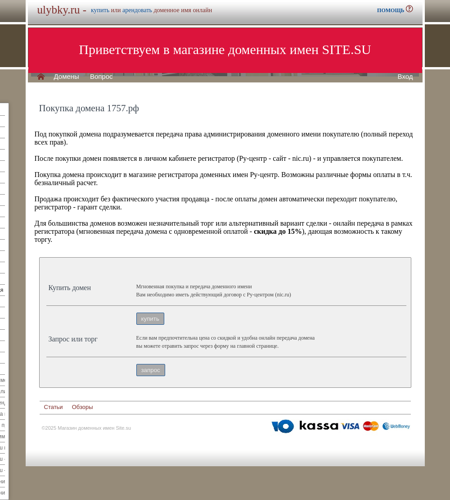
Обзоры (82, 407)
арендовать (137, 10)
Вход (405, 76)
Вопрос (101, 76)
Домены (66, 76)
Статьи (53, 407)
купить (100, 10)
